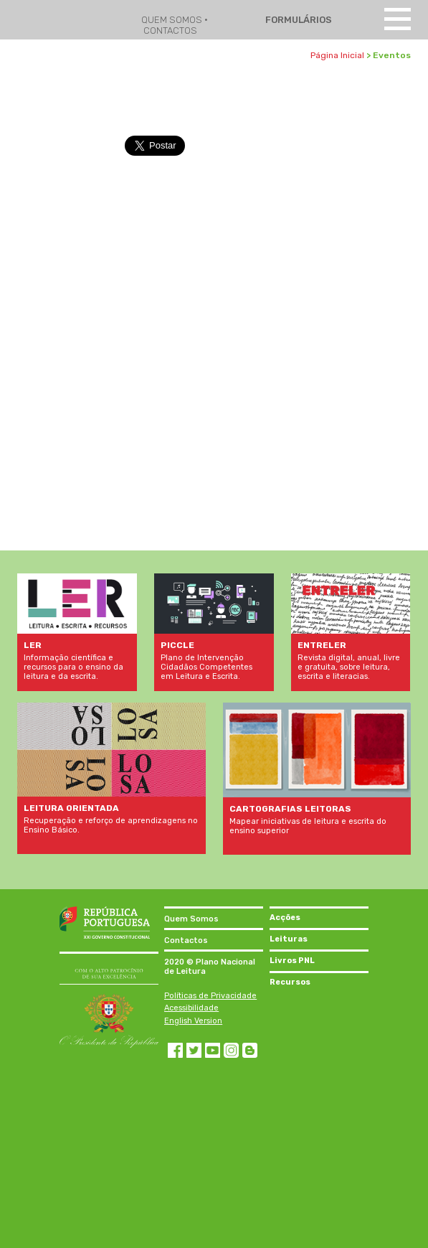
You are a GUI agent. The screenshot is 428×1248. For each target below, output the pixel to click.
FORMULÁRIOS (297, 19)
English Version (193, 1021)
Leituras (289, 939)
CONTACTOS (170, 30)
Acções (285, 917)
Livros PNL (292, 960)
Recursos (290, 982)
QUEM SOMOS (172, 19)
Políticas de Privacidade (210, 995)
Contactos (186, 940)
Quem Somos (191, 919)
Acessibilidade (191, 1008)
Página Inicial (337, 55)
